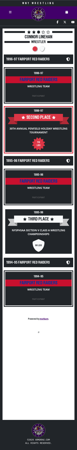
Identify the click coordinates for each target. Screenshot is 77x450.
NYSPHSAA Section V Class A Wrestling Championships (38, 232)
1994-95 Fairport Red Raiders (28, 262)
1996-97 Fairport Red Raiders (28, 59)
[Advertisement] (38, 378)
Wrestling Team (38, 86)
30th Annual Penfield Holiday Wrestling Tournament (38, 130)
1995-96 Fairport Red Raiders (28, 161)
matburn (44, 319)
